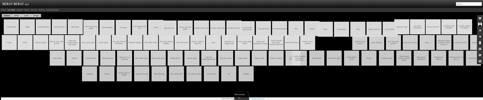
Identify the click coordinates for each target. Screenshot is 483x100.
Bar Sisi (34, 10)
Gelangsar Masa (52, 10)
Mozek (26, 10)
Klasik (3, 10)
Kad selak (11, 10)
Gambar (42, 10)
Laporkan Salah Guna (257, 98)
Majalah (20, 10)
